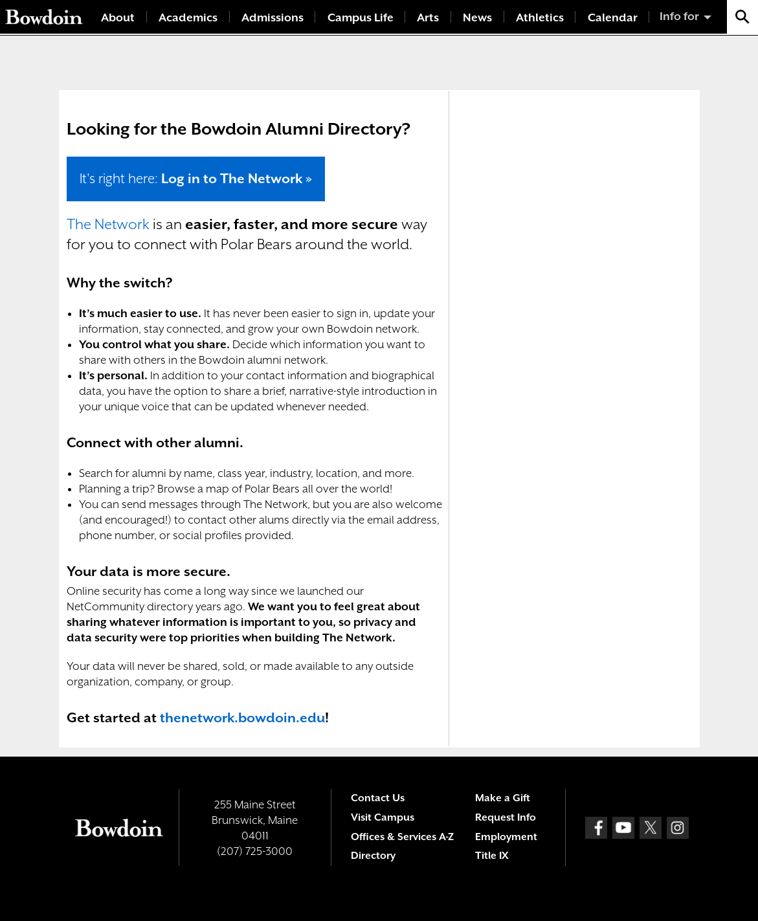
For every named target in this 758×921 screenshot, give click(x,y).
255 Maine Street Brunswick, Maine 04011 (255, 820)
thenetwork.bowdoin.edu (242, 718)
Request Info (505, 817)
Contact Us (378, 798)
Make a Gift (502, 798)
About (118, 17)
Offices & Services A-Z (402, 837)
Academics (188, 17)
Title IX (491, 855)
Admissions (272, 17)
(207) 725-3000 (255, 851)
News (477, 17)
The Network (108, 224)
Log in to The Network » (236, 178)
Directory (373, 855)
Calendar (613, 17)
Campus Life (361, 17)
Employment (506, 837)
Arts (428, 17)
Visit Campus (382, 817)
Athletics (540, 17)
